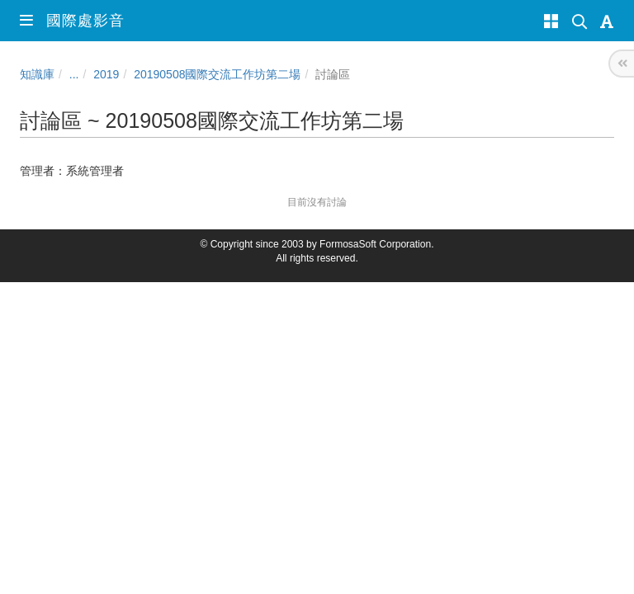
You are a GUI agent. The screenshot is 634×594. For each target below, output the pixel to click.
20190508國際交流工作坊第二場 (217, 74)
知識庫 (37, 74)
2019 (106, 74)
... (74, 74)
